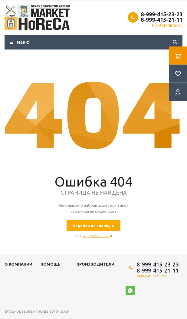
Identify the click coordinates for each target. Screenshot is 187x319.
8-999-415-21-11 (161, 19)
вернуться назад (97, 236)
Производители (95, 264)
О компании (18, 264)
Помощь (51, 264)
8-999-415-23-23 (161, 14)
